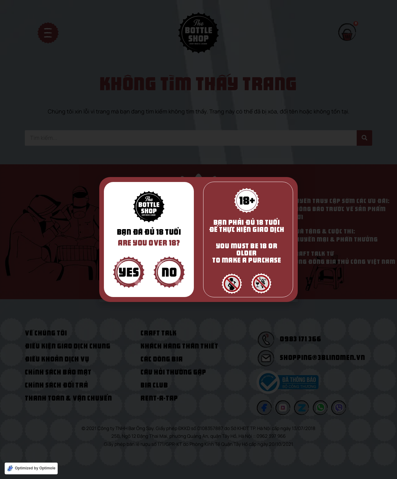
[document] (198, 239)
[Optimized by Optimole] (31, 468)
